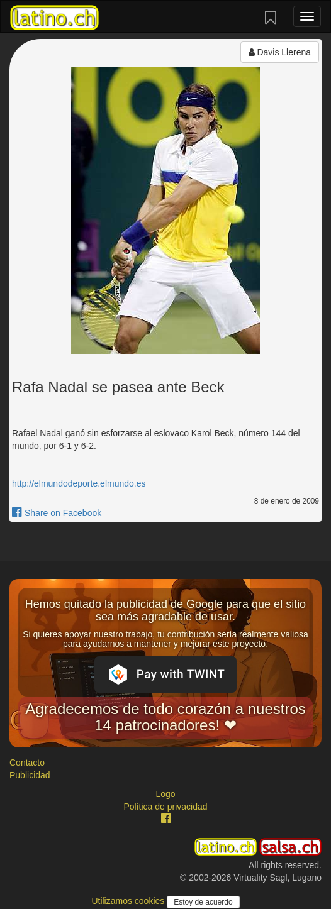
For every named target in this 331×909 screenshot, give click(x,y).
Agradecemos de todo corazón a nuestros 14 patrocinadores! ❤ (165, 717)
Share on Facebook (56, 513)
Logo (165, 794)
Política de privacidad (165, 807)
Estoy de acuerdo (203, 902)
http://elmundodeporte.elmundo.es (78, 483)
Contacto (27, 763)
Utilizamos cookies (129, 901)
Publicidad (29, 775)
